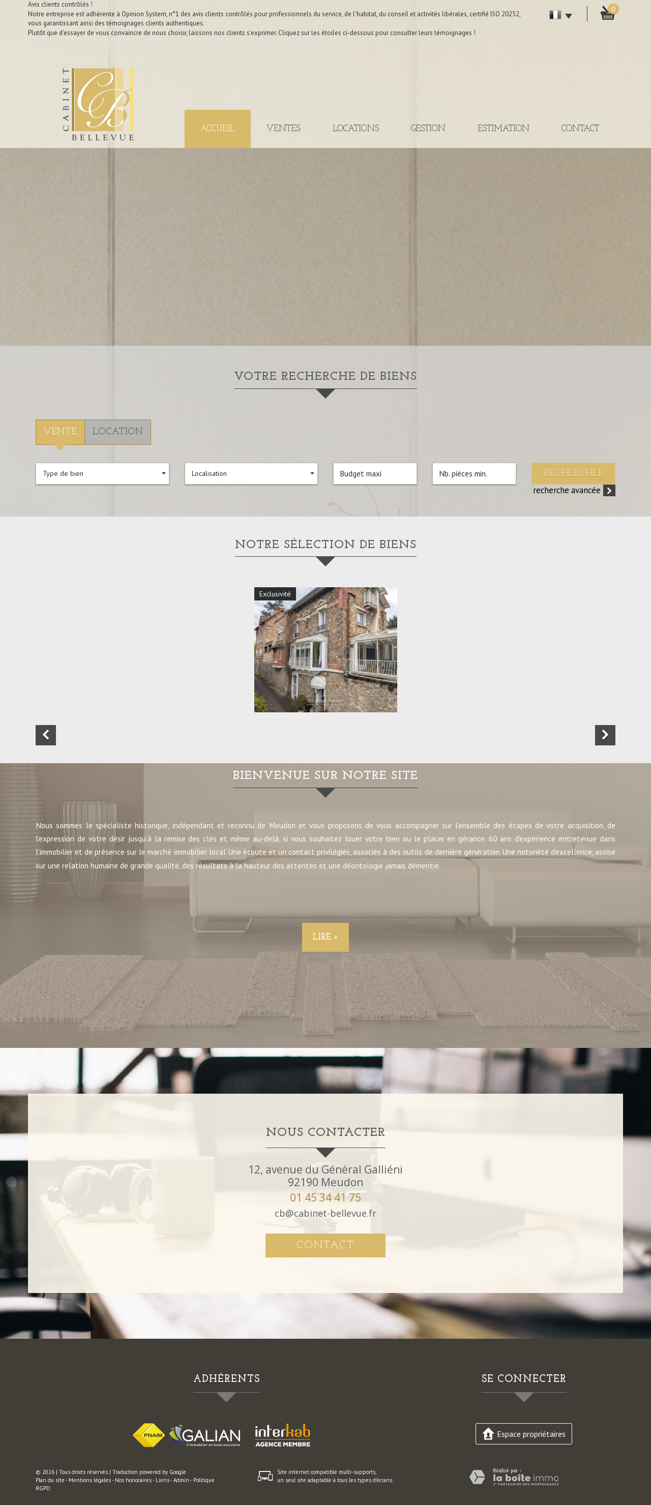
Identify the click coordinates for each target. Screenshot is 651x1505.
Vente (60, 432)
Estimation (503, 129)
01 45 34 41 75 (325, 1197)
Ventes (283, 129)
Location (118, 432)
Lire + (325, 984)
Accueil (217, 129)
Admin (181, 1480)
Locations (356, 129)
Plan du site (50, 1480)
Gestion (428, 129)
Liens (162, 1480)
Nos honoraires (133, 1480)
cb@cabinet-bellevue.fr (325, 1213)
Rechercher (574, 473)
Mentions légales (90, 1480)
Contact (580, 129)
